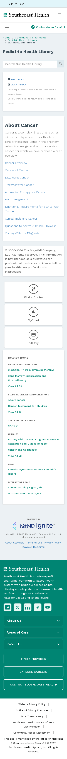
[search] (30, 64)
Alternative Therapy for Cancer (25, 192)
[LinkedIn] (27, 607)
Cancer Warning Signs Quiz (25, 487)
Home (6, 37)
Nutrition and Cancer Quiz (24, 493)
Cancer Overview (16, 163)
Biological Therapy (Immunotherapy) (31, 369)
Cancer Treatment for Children (27, 406)
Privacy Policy (52, 542)
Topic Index (17, 79)
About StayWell (14, 542)
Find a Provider (33, 659)
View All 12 (14, 412)
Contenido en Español (50, 27)
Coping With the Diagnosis (22, 233)
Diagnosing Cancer (17, 177)
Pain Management (16, 199)
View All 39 (15, 386)
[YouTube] (47, 607)
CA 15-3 (13, 425)
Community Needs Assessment (31, 732)
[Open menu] (59, 15)
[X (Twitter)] (17, 607)
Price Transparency (32, 716)
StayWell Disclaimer (33, 546)
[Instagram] (37, 607)
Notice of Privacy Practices (32, 710)
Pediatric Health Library (22, 40)
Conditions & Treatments (30, 37)
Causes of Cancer (16, 170)
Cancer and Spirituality (22, 449)
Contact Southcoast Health (33, 684)
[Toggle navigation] (7, 27)
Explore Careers (34, 671)
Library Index (18, 84)
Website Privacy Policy (31, 704)
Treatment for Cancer (19, 185)
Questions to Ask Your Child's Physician (30, 226)
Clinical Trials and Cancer (21, 218)
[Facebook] (7, 607)
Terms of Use (34, 542)
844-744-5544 (17, 3)
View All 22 (15, 455)
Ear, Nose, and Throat (21, 42)
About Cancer (16, 399)
